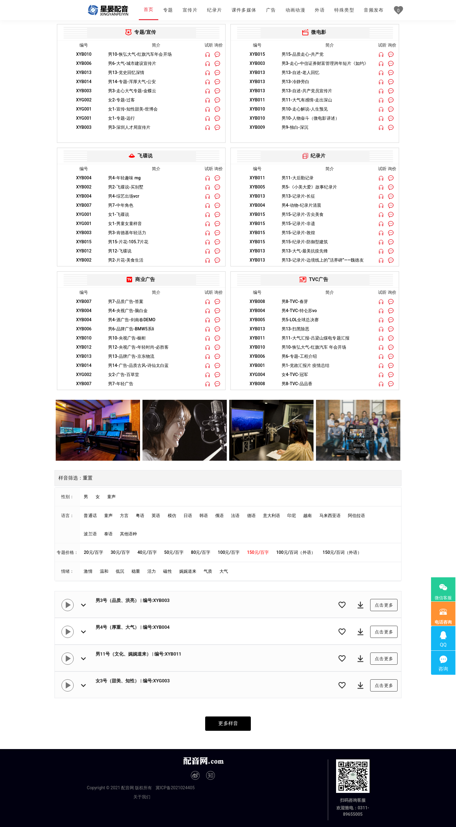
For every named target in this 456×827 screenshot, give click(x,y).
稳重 (136, 571)
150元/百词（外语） (342, 552)
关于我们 (141, 796)
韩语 (203, 515)
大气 (223, 571)
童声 (111, 496)
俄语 (219, 515)
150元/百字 (258, 552)
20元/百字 (93, 552)
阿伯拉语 (356, 515)
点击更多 (384, 605)
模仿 (172, 515)
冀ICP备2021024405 (175, 787)
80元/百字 (200, 552)
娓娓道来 (187, 571)
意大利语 (271, 515)
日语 (188, 515)
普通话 (90, 515)
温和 (104, 571)
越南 (307, 515)
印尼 (291, 515)
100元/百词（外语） (295, 552)
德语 (251, 515)
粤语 (140, 515)
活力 (151, 571)
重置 (88, 478)
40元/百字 (147, 552)
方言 (124, 515)
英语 (156, 515)
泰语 (108, 533)
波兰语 (90, 533)
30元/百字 (120, 552)
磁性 (167, 571)
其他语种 (128, 533)
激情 (88, 571)
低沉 (120, 571)
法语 (235, 515)
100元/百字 (229, 552)
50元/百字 (174, 552)
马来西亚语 (330, 515)
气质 (208, 571)
